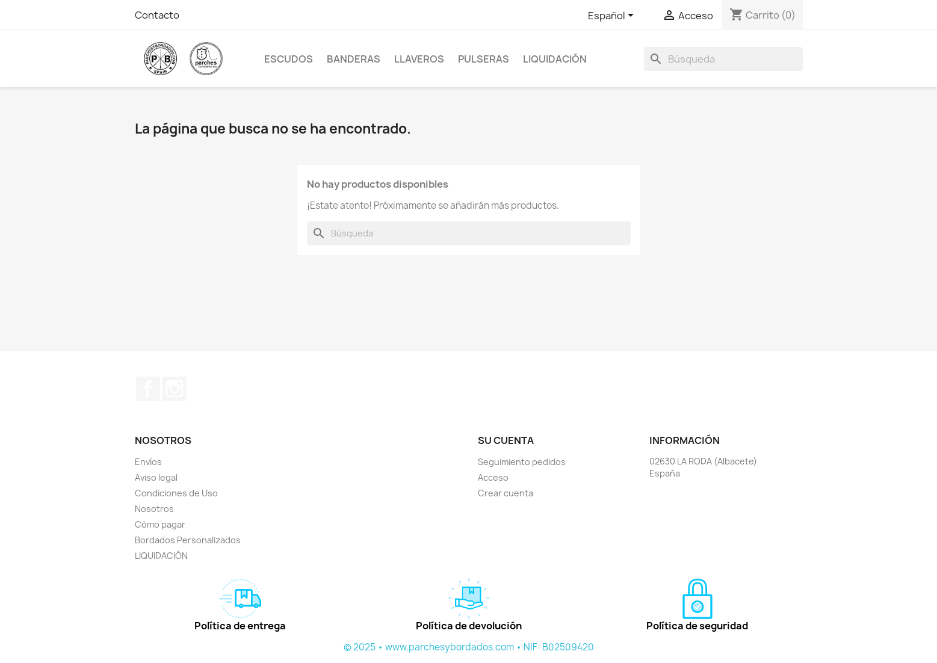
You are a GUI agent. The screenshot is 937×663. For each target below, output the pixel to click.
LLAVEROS (419, 59)
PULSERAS (483, 59)
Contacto (157, 15)
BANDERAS (353, 59)
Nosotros (154, 508)
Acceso (493, 477)
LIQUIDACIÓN (555, 59)
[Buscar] (723, 59)
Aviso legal (156, 477)
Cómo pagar (160, 524)
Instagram (174, 389)
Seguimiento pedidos (522, 461)
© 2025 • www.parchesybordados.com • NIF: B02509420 (469, 647)
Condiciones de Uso (176, 493)
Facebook (148, 389)
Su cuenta (506, 440)
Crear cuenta (505, 493)
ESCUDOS (288, 59)
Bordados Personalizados (188, 540)
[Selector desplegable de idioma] (613, 16)
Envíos (148, 461)
